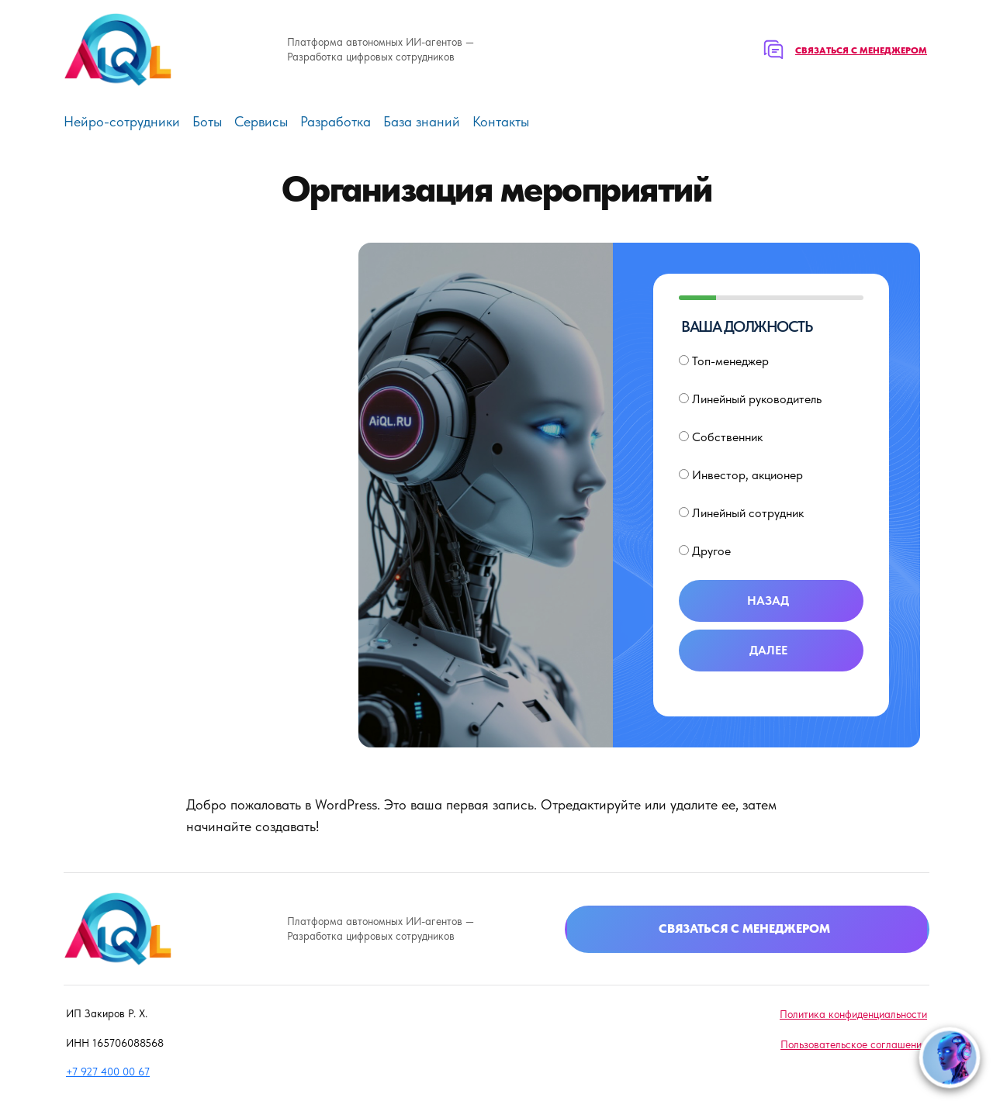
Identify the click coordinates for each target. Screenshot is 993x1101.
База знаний (421, 121)
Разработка (335, 121)
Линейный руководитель (750, 399)
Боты (207, 121)
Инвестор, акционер (741, 475)
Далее (768, 650)
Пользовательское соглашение (853, 1044)
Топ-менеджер (724, 361)
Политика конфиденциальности (853, 1014)
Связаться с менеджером (861, 50)
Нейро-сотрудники (122, 121)
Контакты (500, 121)
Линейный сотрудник (741, 513)
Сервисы (261, 121)
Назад (768, 600)
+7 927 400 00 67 (108, 1071)
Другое (705, 551)
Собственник (721, 437)
